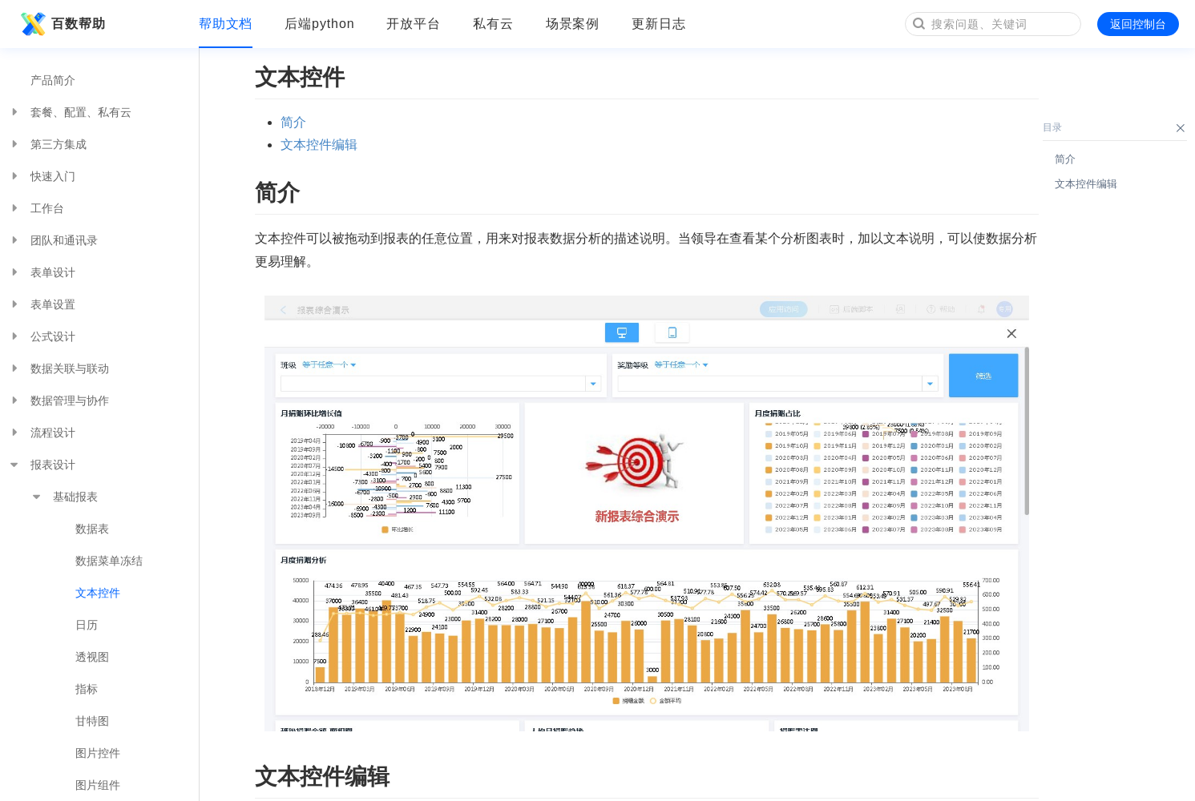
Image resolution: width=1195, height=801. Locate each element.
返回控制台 (1138, 24)
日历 (86, 624)
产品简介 (52, 80)
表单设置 (41, 304)
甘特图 (92, 720)
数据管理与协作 (58, 400)
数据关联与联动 (58, 368)
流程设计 (41, 433)
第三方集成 (47, 144)
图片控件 (97, 753)
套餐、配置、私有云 (69, 112)
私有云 (493, 23)
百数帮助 (61, 24)
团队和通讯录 (53, 240)
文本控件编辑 (319, 144)
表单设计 (41, 272)
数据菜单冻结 (109, 560)
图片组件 (97, 785)
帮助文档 (226, 23)
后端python (319, 23)
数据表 (92, 528)
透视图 (92, 656)
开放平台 (413, 23)
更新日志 (659, 23)
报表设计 (41, 465)
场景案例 (573, 23)
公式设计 (41, 336)
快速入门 (41, 176)
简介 (293, 122)
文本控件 (97, 592)
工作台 (36, 208)
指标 (86, 688)
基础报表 (64, 497)
